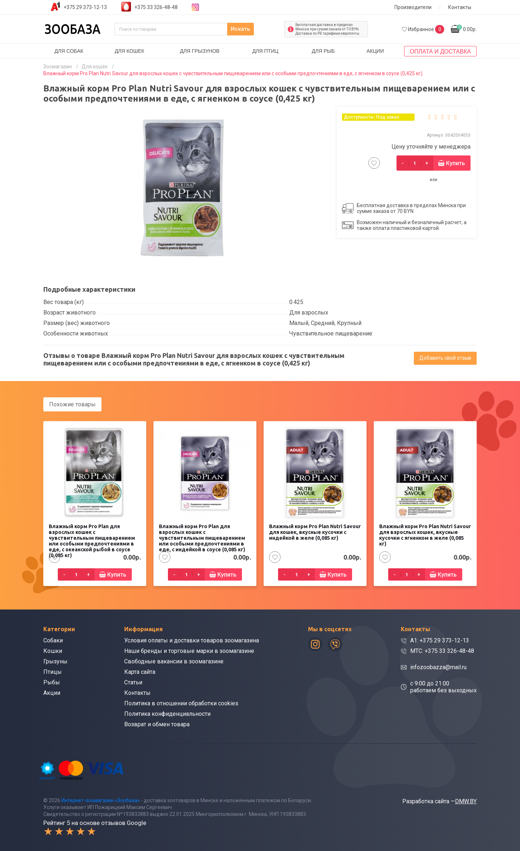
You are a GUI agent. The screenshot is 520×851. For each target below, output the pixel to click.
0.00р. (467, 28)
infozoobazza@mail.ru (438, 666)
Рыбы (51, 681)
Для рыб (323, 51)
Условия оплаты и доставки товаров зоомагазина (191, 639)
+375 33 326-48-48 (156, 7)
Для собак (69, 51)
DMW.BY (466, 800)
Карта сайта (139, 671)
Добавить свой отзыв (445, 358)
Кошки (52, 650)
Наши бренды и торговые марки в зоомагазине (189, 650)
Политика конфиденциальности (167, 713)
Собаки (53, 639)
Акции (375, 51)
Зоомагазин (57, 66)
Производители (413, 7)
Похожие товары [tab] (72, 404)
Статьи (133, 681)
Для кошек (129, 51)
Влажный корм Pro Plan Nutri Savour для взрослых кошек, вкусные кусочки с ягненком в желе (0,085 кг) (425, 534)
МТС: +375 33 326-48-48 (442, 650)
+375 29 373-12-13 (85, 7)
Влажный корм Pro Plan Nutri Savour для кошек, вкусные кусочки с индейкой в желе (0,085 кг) (315, 531)
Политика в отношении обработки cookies (181, 702)
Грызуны (55, 660)
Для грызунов (200, 51)
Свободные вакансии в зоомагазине (174, 660)
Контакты (459, 7)
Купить (455, 163)
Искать (263, 29)
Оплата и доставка (440, 51)
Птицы (52, 671)
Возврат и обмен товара (157, 723)
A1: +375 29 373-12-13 (439, 639)
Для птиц (265, 51)
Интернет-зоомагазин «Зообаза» (100, 799)
